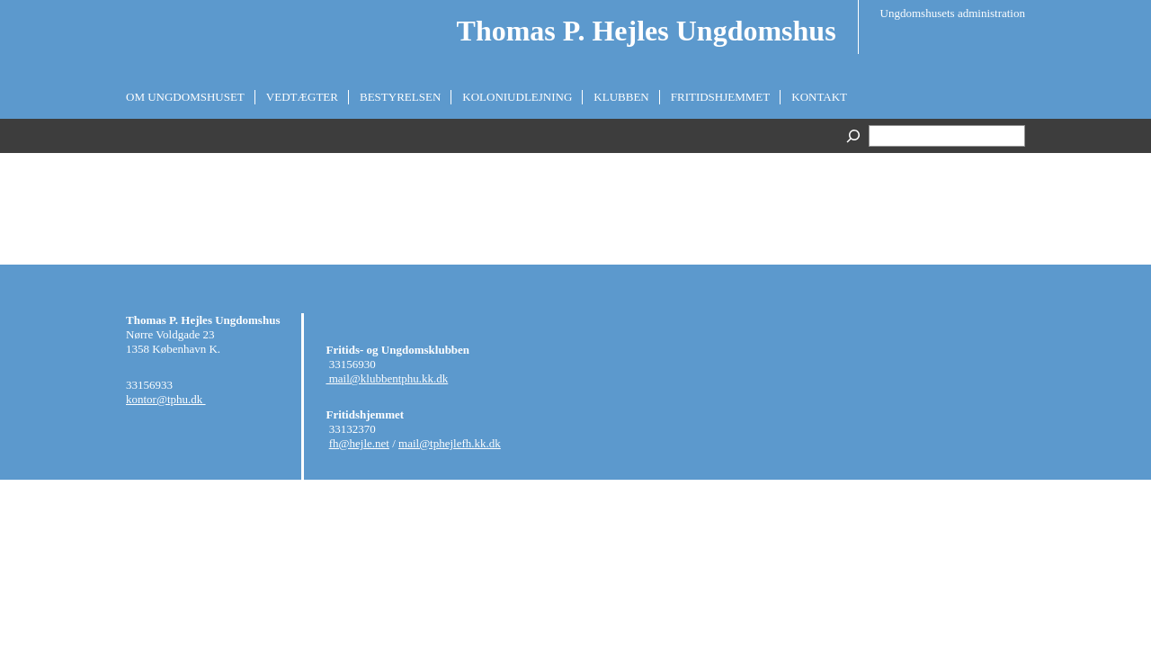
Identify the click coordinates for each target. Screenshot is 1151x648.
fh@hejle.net (359, 443)
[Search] (856, 136)
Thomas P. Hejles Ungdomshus (646, 30)
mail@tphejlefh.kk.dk (449, 443)
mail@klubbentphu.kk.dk (387, 378)
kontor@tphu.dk (166, 399)
